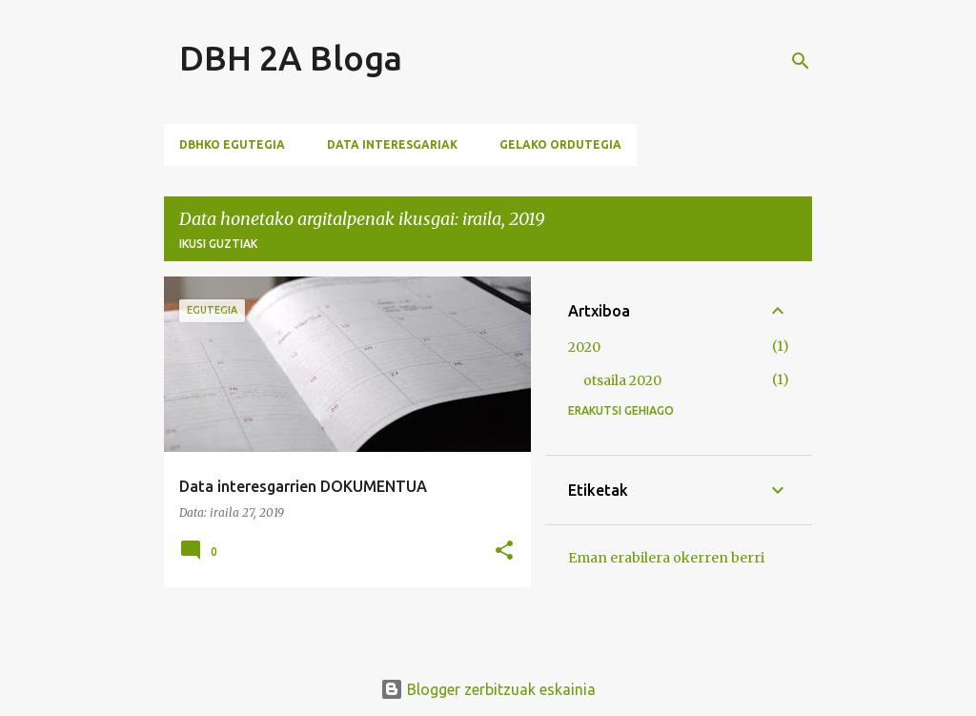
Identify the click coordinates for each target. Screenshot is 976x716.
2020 (584, 347)
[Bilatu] (800, 61)
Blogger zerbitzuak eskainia (488, 689)
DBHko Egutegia (232, 144)
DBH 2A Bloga (290, 57)
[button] (504, 551)
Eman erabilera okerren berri (666, 557)
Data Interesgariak (392, 144)
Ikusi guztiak (218, 243)
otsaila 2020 (622, 380)
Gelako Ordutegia (560, 144)
